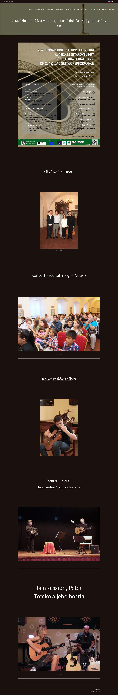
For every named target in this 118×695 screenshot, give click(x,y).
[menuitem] (32, 9)
